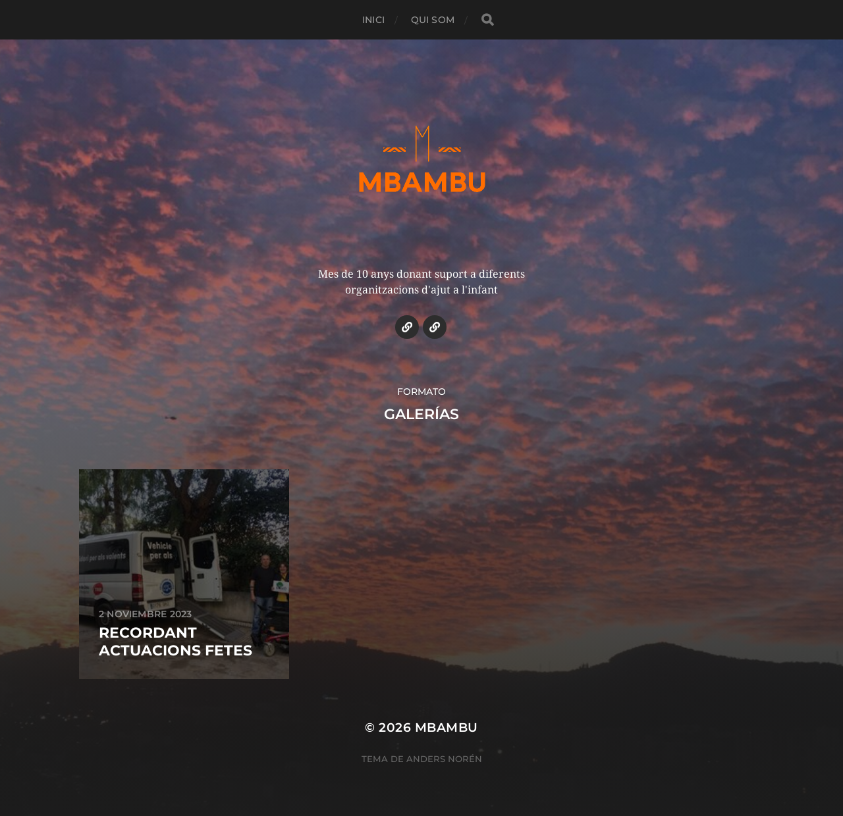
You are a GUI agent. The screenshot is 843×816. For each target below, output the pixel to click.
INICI (373, 20)
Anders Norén (444, 758)
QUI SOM (432, 20)
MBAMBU (446, 727)
